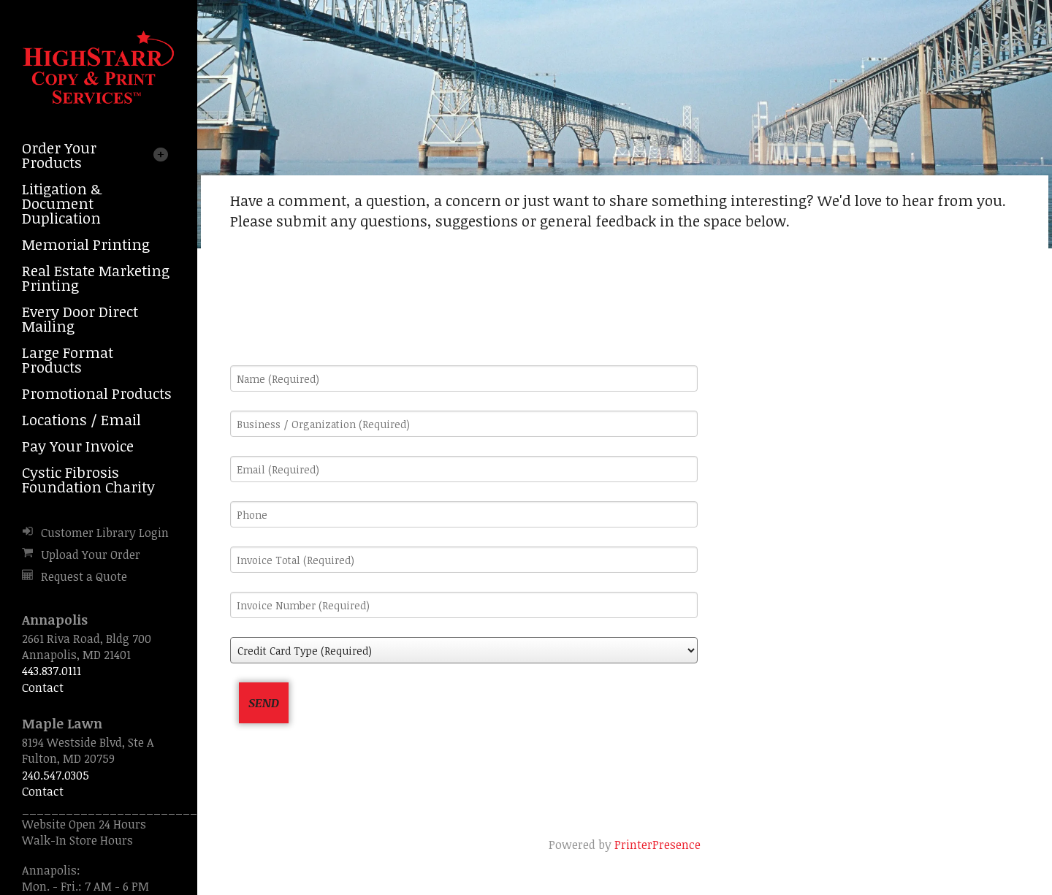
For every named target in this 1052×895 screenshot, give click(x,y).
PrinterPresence (657, 845)
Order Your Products (59, 154)
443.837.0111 (51, 671)
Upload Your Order (90, 554)
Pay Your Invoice (78, 445)
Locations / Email (81, 419)
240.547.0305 (55, 775)
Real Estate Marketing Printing (95, 277)
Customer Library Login (105, 533)
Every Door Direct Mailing (80, 318)
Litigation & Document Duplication (62, 203)
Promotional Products (97, 393)
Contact (43, 687)
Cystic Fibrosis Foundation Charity (88, 479)
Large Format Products (67, 359)
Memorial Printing (86, 244)
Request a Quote (84, 576)
